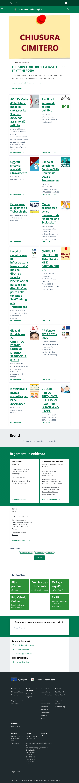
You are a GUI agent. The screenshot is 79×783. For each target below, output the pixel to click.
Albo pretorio (15, 704)
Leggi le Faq (44, 718)
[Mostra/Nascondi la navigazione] (2, 9)
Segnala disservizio (17, 701)
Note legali (44, 715)
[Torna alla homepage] (43, 680)
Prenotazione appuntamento (15, 696)
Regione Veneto (16, 726)
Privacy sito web (46, 692)
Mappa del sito (16, 772)
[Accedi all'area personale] (66, 3)
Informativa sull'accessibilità (45, 711)
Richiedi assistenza (17, 692)
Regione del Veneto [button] (15, 3)
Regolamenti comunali (44, 699)
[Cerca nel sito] (68, 9)
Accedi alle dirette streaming (60, 696)
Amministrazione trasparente (31, 695)
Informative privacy (46, 695)
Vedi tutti (39, 558)
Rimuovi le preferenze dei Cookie (21, 777)
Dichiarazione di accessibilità (45, 705)
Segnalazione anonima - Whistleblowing (60, 704)
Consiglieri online (60, 692)
